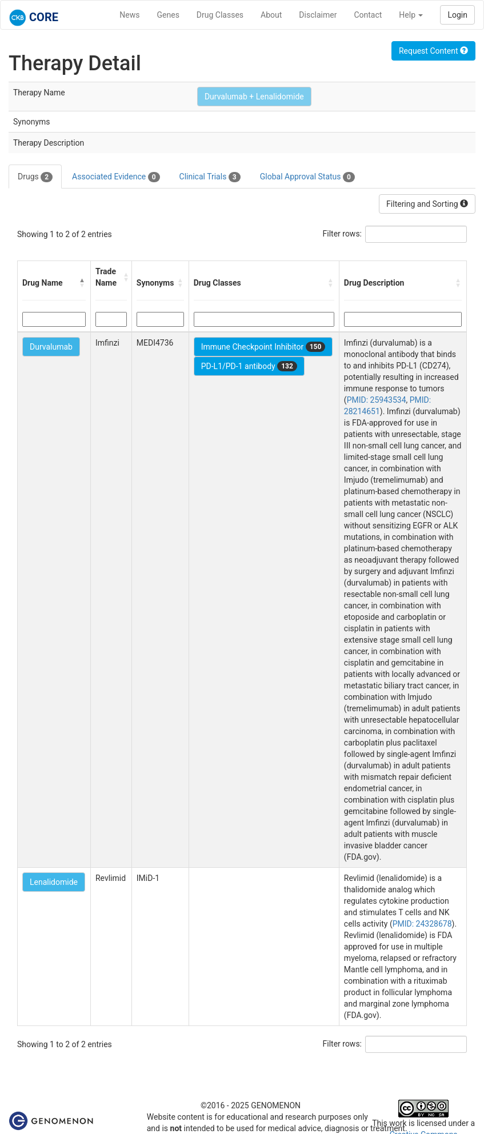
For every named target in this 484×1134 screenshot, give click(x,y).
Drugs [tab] (35, 177)
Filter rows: (342, 233)
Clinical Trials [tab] (210, 177)
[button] (82, 282)
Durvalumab (51, 346)
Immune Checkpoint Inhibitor (263, 347)
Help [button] (411, 14)
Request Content (433, 50)
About (271, 14)
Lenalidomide (54, 882)
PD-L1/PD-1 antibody (249, 366)
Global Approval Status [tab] (307, 177)
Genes (168, 14)
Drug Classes (220, 14)
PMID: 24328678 (422, 923)
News (129, 14)
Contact (368, 14)
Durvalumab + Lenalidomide (254, 96)
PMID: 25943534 (376, 399)
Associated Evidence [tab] (115, 177)
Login (457, 14)
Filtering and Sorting (427, 204)
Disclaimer (318, 14)
